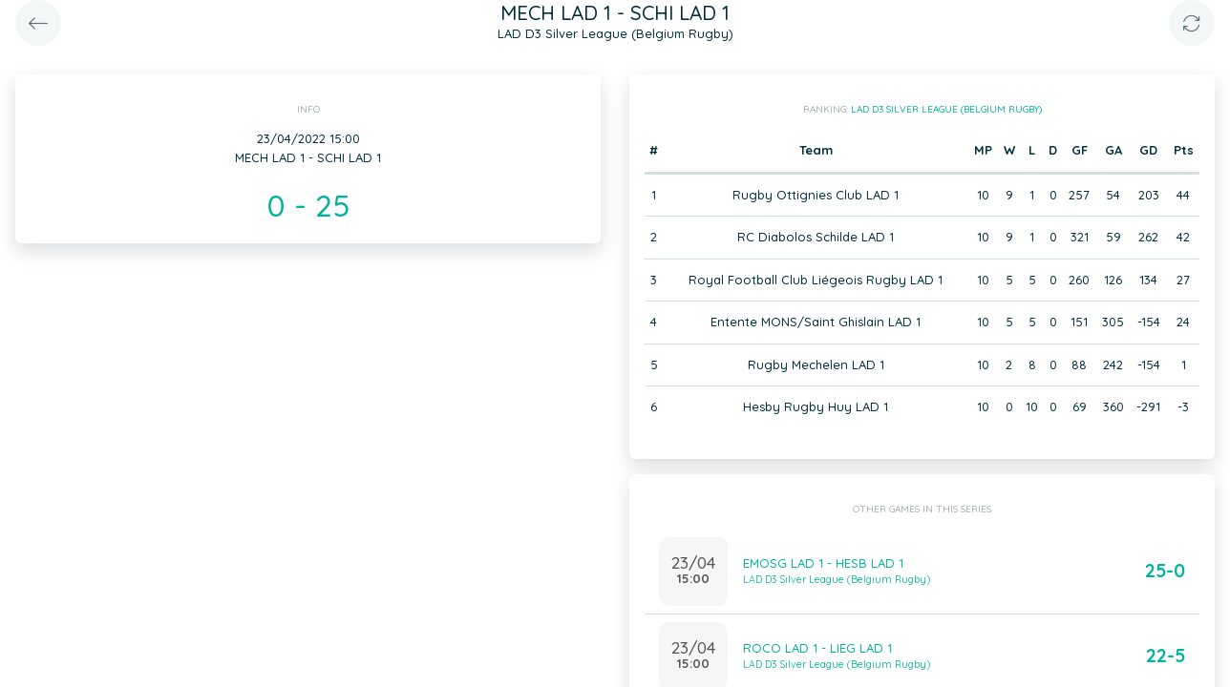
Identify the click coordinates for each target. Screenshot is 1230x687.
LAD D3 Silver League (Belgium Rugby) (946, 109)
